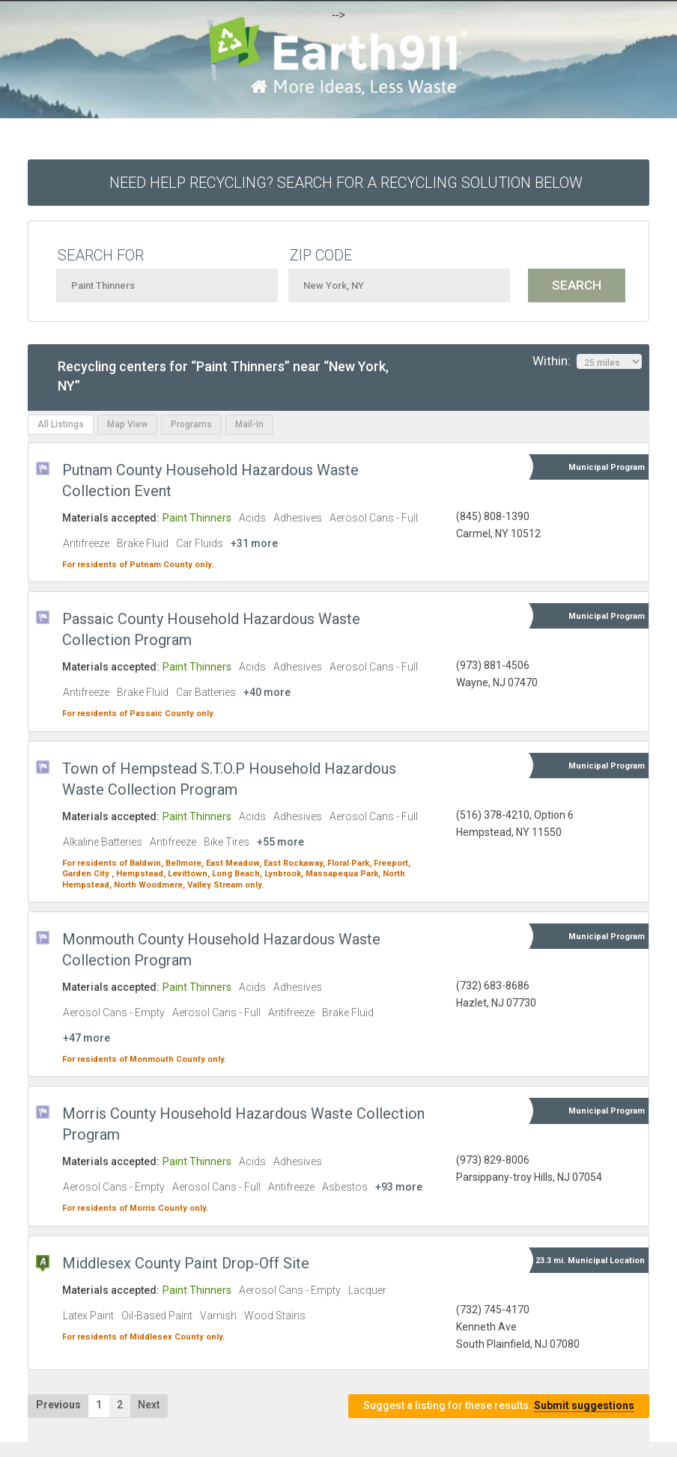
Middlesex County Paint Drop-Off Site (185, 1263)
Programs (191, 424)
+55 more (280, 842)
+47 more (86, 1038)
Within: (587, 361)
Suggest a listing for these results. (498, 1405)
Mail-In (249, 424)
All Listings (60, 424)
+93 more (398, 1187)
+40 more (267, 692)
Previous (58, 1405)
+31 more (254, 543)
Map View (127, 424)
